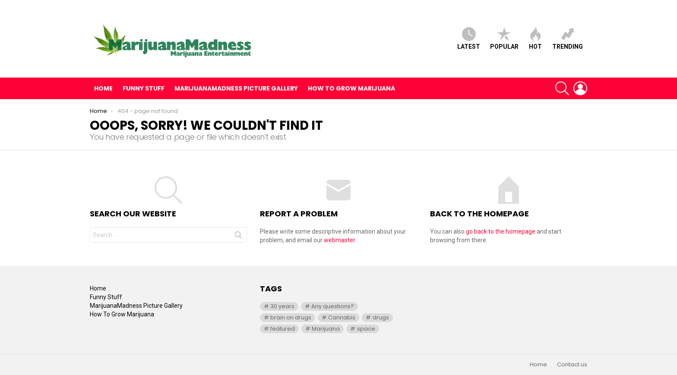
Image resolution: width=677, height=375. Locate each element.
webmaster (339, 240)
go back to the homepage (500, 231)
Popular (504, 38)
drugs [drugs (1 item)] (381, 317)
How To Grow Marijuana (351, 88)
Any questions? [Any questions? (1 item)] (332, 306)
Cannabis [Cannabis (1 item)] (341, 317)
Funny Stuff (144, 88)
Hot (535, 38)
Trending (567, 38)
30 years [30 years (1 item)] (282, 306)
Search (238, 236)
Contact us (572, 364)
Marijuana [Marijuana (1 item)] (326, 329)
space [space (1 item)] (366, 329)
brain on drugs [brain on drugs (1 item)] (290, 317)
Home (103, 88)
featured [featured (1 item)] (282, 329)
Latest (468, 38)
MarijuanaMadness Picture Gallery (236, 88)
